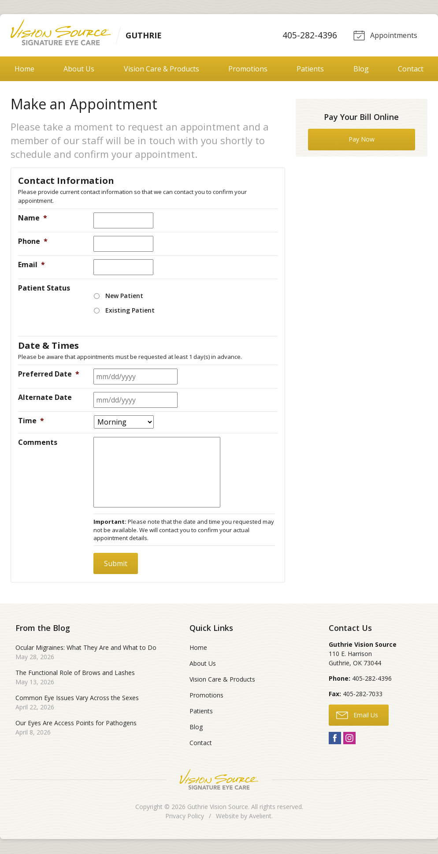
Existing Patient (130, 311)
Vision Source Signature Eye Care (219, 780)
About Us (78, 70)
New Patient (124, 296)
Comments (37, 443)
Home (24, 70)
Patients (310, 70)
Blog (361, 70)
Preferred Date (48, 375)
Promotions (247, 70)
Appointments (384, 35)
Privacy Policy (184, 817)
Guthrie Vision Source (217, 807)
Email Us (357, 715)
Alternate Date (45, 398)
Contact (410, 70)
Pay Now (362, 140)
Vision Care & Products (161, 70)
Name (32, 219)
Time (31, 421)
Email (31, 265)
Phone (33, 242)
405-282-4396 (308, 35)
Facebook (335, 739)
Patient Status (44, 289)
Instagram (349, 739)
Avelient (260, 817)
